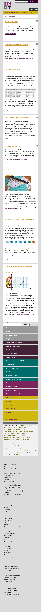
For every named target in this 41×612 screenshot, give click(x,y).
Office (5, 522)
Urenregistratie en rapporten (11, 586)
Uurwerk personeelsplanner (16, 383)
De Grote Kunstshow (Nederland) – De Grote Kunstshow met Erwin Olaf (13, 484)
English (9, 339)
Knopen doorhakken (11, 21)
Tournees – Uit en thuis (10, 469)
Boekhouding (7, 516)
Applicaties (10, 364)
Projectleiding (7, 548)
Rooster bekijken (8, 583)
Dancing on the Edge (9, 448)
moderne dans (17, 446)
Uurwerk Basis (11, 390)
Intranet (6, 524)
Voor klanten (7, 592)
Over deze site (11, 419)
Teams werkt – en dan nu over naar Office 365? (20, 219)
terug (6, 36)
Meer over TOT (11, 335)
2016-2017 (19, 452)
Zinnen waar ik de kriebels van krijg (16, 44)
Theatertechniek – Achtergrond (12, 473)
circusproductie (8, 429)
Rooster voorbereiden (10, 579)
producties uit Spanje (10, 435)
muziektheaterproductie (10, 431)
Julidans (21, 425)
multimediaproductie (9, 433)
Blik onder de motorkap (10, 577)
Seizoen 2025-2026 (13, 346)
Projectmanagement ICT (15, 361)
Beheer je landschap (13, 379)
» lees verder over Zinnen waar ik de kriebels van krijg (19, 58)
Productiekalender (13, 350)
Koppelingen (7, 552)
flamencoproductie (27, 437)
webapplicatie (7, 446)
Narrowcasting (8, 518)
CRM (20, 450)
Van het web (10, 408)
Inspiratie (9, 397)
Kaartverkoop (9, 170)
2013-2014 (17, 454)
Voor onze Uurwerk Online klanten (18, 394)
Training (6, 550)
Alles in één (7, 555)
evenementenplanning (10, 441)
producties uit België (20, 429)
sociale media (25, 445)
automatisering (21, 433)
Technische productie (14, 342)
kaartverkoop (21, 435)
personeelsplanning (23, 441)
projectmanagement (9, 427)
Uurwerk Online (12, 386)
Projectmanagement (9, 529)
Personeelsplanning (9, 535)
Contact (9, 331)
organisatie (20, 448)
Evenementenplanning (12, 69)
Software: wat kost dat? (13, 146)
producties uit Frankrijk (29, 450)
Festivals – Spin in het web (11, 471)
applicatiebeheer (21, 427)
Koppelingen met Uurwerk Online (12, 575)
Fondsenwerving (8, 513)
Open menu (33, 9)
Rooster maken (8, 581)
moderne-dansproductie (10, 425)
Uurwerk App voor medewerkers (12, 573)
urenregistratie (29, 448)
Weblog (9, 405)
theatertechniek (8, 454)
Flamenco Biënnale (9, 439)
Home (8, 328)
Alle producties (12, 353)
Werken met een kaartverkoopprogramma (18, 266)
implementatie (30, 443)
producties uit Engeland (10, 443)
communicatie (7, 445)
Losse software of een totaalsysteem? (17, 117)
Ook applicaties (12, 368)
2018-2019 (26, 446)
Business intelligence (9, 557)
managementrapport (9, 452)
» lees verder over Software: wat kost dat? (16, 159)
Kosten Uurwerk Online (10, 588)
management (29, 425)
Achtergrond (11, 416)
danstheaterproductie (30, 452)
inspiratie (21, 443)
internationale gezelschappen (12, 437)
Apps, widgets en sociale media (12, 526)
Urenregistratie (8, 537)
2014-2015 (14, 450)
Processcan (7, 546)
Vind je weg (10, 357)
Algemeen (7, 466)
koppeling (16, 445)
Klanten (9, 412)
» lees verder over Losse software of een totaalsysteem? (20, 135)
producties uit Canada (22, 439)
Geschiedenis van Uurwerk (11, 590)
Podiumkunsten (12, 372)
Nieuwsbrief (10, 401)
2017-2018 (6, 450)
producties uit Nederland (26, 431)
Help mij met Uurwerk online (11, 594)
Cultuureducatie (12, 375)
